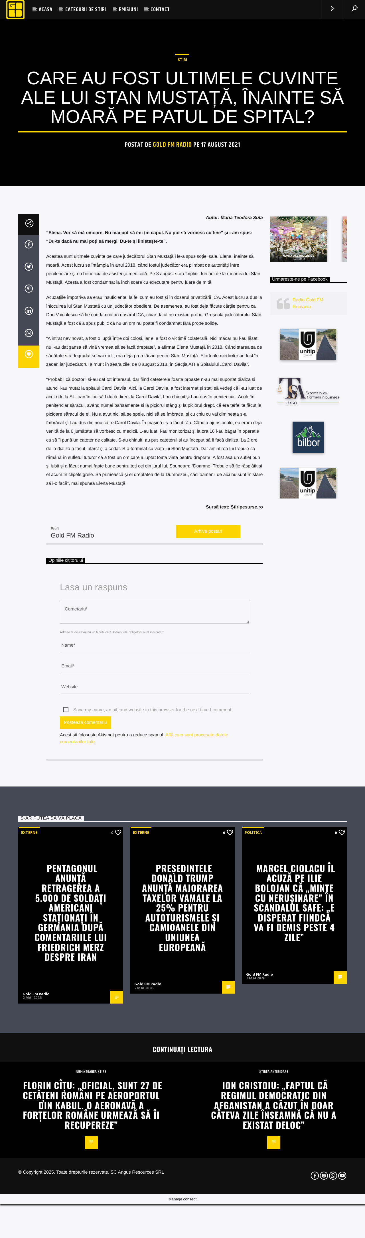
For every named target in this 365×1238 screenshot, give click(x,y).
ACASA (45, 9)
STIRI (182, 158)
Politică (253, 1048)
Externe (29, 1048)
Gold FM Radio (172, 244)
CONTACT (160, 9)
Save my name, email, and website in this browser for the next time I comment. (152, 926)
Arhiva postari (208, 748)
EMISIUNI (128, 9)
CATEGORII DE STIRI (85, 9)
